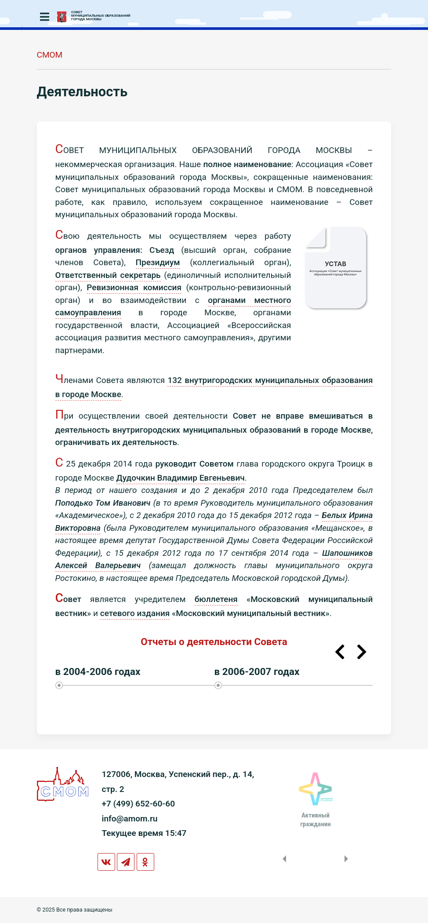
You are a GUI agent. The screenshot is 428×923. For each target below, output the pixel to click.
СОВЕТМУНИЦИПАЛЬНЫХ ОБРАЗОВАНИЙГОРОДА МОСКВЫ (101, 16)
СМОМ (50, 55)
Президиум (158, 262)
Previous (340, 652)
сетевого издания (135, 613)
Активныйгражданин (315, 819)
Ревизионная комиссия (134, 287)
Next (362, 652)
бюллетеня (216, 599)
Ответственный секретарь (108, 275)
